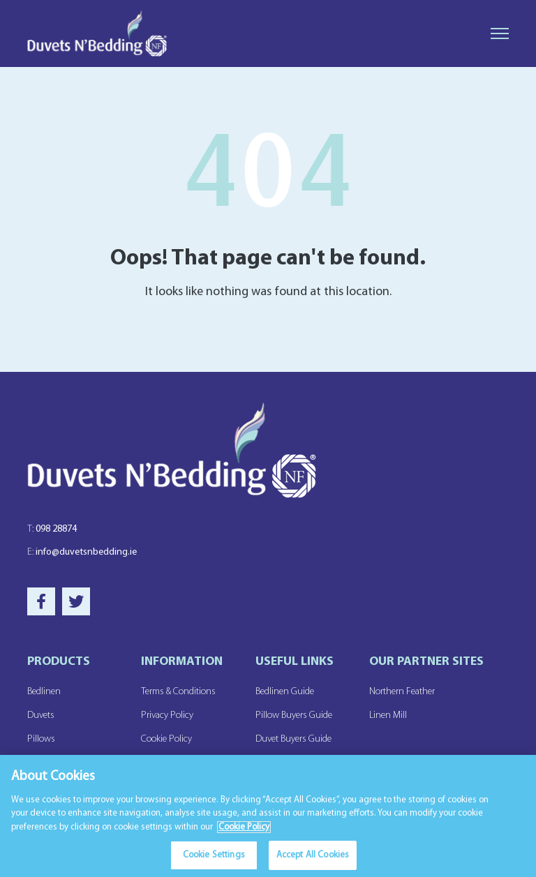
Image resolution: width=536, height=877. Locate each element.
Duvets (40, 715)
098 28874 (52, 529)
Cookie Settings (214, 856)
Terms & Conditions (178, 692)
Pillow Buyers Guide (293, 715)
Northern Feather (402, 692)
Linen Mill (388, 715)
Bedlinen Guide (284, 692)
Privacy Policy (167, 715)
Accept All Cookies (312, 856)
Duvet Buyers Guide (293, 739)
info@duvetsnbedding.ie (82, 552)
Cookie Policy (166, 739)
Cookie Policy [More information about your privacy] (243, 828)
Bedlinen (44, 692)
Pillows (41, 739)
